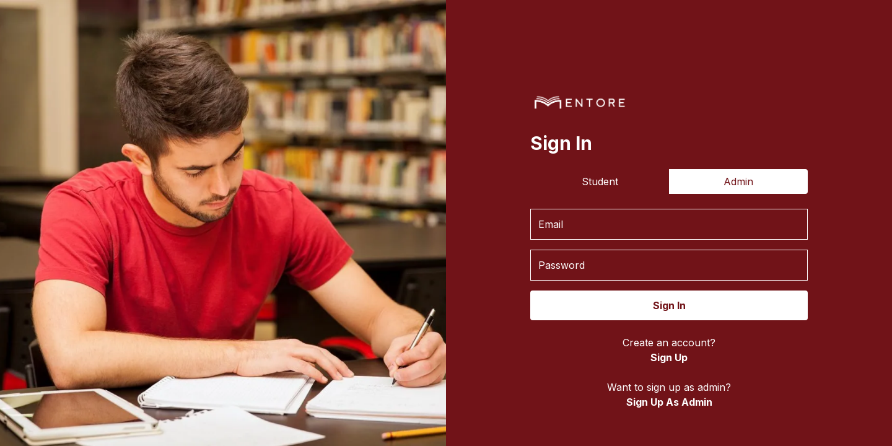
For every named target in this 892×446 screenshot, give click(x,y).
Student (600, 181)
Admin (738, 181)
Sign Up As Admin (669, 402)
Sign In (669, 305)
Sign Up (669, 357)
